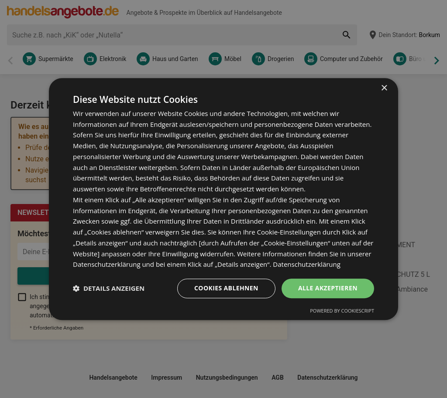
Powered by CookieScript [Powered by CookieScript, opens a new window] (342, 310)
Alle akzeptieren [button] (328, 288)
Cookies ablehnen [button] (226, 288)
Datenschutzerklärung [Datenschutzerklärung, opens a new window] (306, 264)
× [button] (384, 88)
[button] (108, 289)
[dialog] (223, 199)
